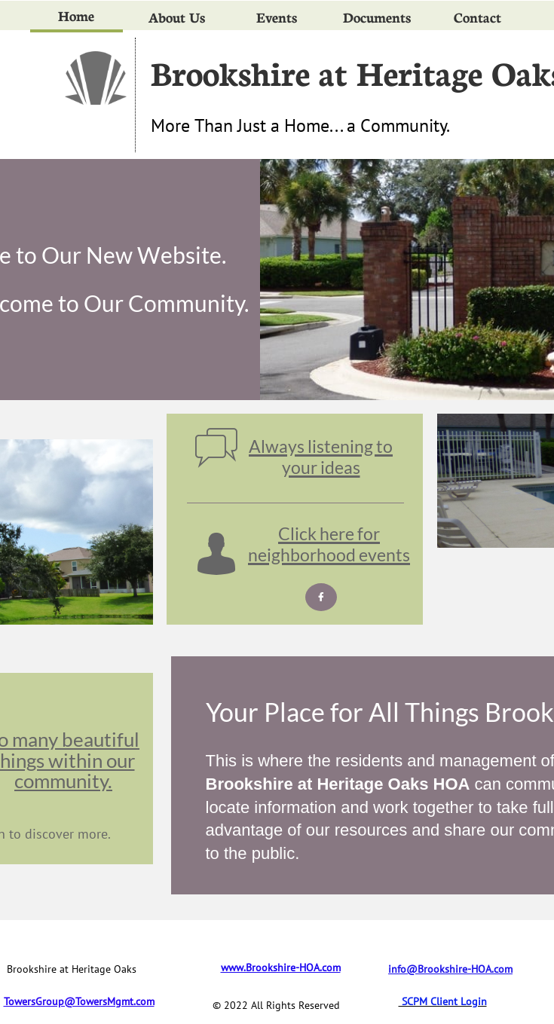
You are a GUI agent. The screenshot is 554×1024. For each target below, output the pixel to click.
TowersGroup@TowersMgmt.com (79, 1001)
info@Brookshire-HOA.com (450, 969)
